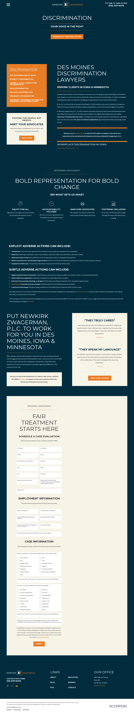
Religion (44, 566)
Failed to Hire (45, 598)
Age (43, 558)
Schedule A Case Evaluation (67, 37)
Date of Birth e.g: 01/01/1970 (25, 461)
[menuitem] (23, 74)
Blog (52, 683)
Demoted (44, 593)
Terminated (23, 590)
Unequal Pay (45, 607)
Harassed (44, 590)
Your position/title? (46, 525)
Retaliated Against (25, 610)
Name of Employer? (22, 511)
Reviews (71, 683)
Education (73, 678)
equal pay (31, 305)
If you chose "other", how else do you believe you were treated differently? (38, 614)
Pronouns (43, 474)
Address (43, 461)
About (53, 678)
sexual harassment (82, 295)
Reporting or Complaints (49, 572)
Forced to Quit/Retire (26, 593)
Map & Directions (99, 686)
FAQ (52, 688)
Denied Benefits (46, 596)
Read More (27, 138)
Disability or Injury (47, 564)
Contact (72, 688)
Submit (39, 644)
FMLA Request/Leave (26, 566)
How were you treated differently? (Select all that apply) (32, 586)
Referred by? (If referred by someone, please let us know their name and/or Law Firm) (50, 482)
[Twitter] (12, 686)
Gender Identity (24, 572)
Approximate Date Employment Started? (26, 518)
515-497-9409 (14, 681)
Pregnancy (23, 569)
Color (43, 561)
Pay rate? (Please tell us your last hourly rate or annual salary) (34, 533)
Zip (18, 474)
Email (42, 455)
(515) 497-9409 (116, 5)
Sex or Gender (24, 558)
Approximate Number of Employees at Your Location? (27, 526)
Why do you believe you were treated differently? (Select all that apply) (37, 554)
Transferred (23, 607)
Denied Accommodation (26, 596)
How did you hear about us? (24, 481)
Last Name (43, 448)
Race (21, 561)
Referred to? (20, 490)
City (18, 468)
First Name (20, 448)
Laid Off (22, 604)
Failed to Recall (24, 601)
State (42, 468)
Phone (19, 455)
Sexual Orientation (47, 569)
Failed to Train (46, 601)
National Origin (24, 564)
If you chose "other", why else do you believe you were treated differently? (38, 579)
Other (21, 575)
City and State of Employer (48, 511)
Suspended (45, 604)
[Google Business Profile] (17, 686)
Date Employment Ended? (48, 517)
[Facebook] (8, 686)
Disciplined (23, 598)
